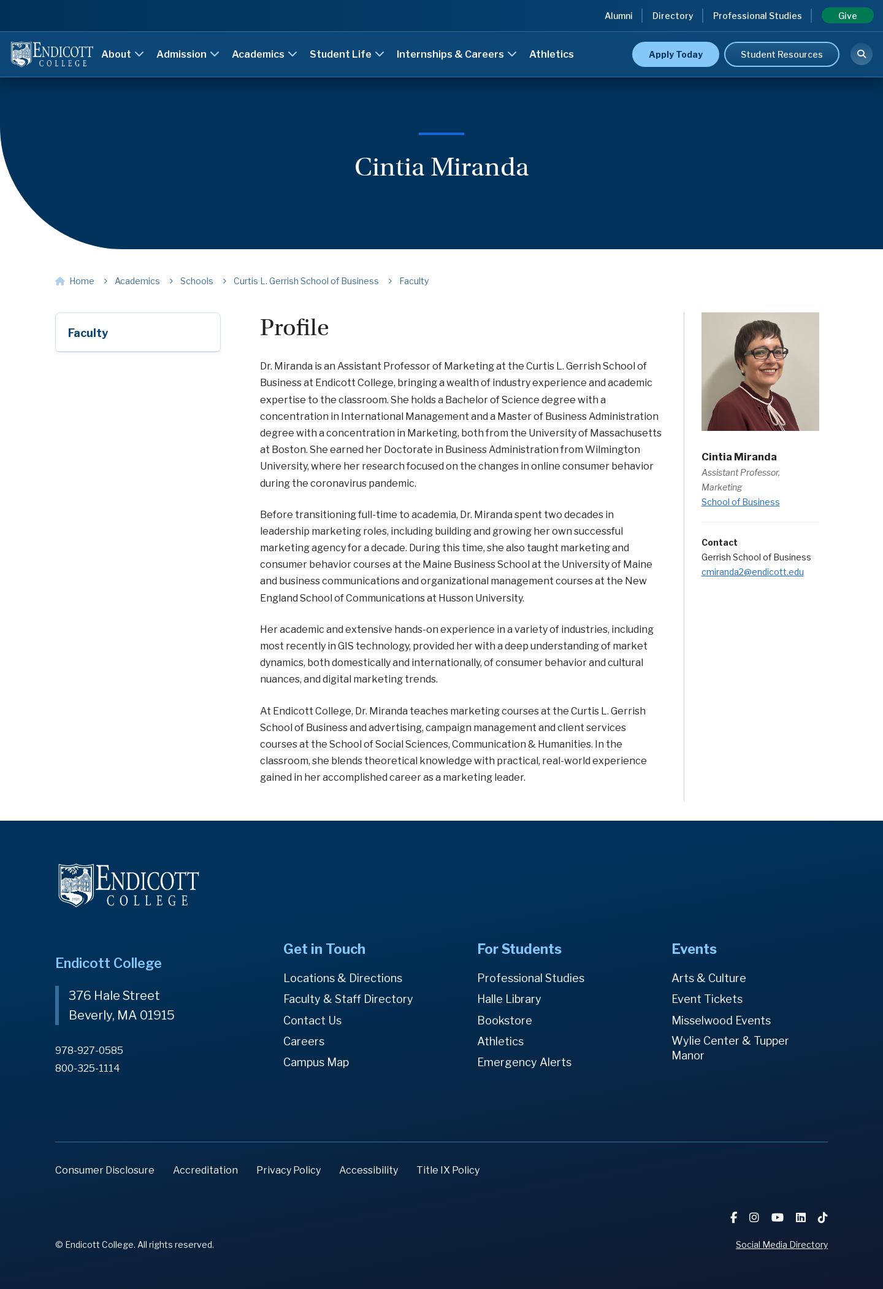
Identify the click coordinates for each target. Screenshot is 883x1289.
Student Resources (782, 54)
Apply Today (676, 54)
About (122, 54)
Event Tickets (707, 999)
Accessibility (368, 1170)
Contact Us (312, 1020)
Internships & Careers (457, 54)
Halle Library (509, 999)
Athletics (551, 54)
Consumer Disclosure (105, 1170)
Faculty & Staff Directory (348, 999)
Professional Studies (757, 15)
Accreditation (205, 1170)
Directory (673, 15)
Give (847, 15)
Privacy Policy (288, 1170)
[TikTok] (823, 1217)
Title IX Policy (448, 1170)
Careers (303, 1041)
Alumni (619, 15)
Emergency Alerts (524, 1062)
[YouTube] (778, 1217)
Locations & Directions (342, 978)
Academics (264, 54)
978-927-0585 (89, 1050)
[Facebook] (735, 1217)
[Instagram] (755, 1217)
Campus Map (316, 1062)
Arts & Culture (708, 978)
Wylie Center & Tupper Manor (730, 1048)
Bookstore (504, 1020)
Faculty (88, 333)
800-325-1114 (87, 1068)
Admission (188, 54)
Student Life (347, 54)
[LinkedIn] (802, 1217)
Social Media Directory (782, 1244)
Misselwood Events (721, 1020)
